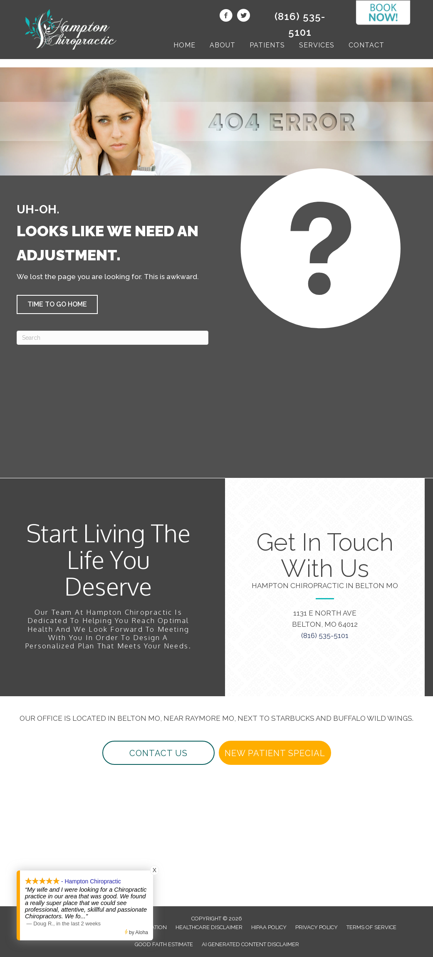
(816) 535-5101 (325, 635)
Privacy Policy (316, 927)
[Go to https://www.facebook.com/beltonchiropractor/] (226, 17)
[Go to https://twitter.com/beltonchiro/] (243, 17)
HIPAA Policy (269, 927)
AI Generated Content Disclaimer (250, 944)
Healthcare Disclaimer (209, 927)
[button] (57, 304)
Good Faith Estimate (164, 944)
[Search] (112, 338)
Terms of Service (371, 927)
